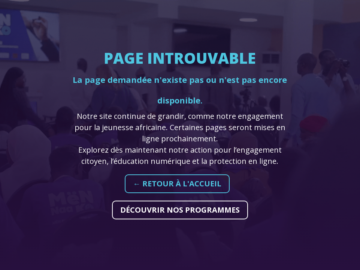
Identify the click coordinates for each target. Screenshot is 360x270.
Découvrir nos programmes (180, 210)
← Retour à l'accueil (177, 183)
